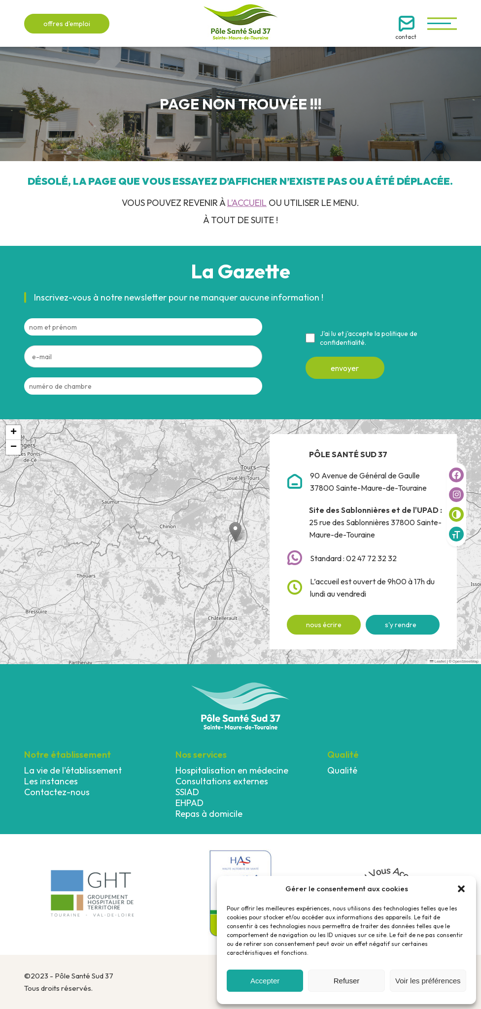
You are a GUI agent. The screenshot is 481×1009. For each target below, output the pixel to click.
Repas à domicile (208, 813)
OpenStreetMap (465, 661)
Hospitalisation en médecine (231, 770)
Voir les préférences (428, 980)
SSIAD (187, 792)
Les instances (51, 781)
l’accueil (247, 202)
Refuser (347, 980)
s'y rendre (400, 624)
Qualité (342, 770)
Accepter (264, 980)
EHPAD (189, 802)
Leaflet (438, 661)
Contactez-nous (57, 792)
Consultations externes (221, 781)
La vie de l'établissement (73, 770)
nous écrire (324, 624)
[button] (461, 889)
